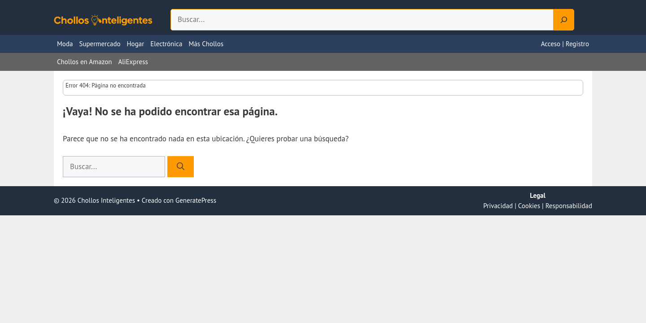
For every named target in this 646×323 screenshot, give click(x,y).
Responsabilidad (569, 205)
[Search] (564, 20)
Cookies (529, 205)
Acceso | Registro (565, 43)
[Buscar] (180, 167)
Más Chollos (206, 43)
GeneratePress (195, 200)
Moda (65, 43)
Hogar (135, 43)
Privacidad (498, 205)
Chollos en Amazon (84, 61)
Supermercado (99, 43)
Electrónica (166, 43)
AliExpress (133, 61)
